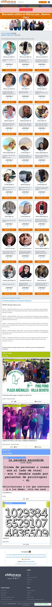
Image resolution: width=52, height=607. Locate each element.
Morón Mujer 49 (42, 280)
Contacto (29, 581)
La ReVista (29, 592)
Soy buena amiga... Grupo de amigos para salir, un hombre (41, 92)
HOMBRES (8, 33)
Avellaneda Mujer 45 (25, 120)
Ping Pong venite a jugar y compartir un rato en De (17, 395)
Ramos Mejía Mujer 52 (42, 216)
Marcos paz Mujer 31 (9, 57)
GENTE (3, 33)
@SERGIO (4, 398)
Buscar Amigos (17, 17)
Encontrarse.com (12, 603)
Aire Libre (6, 360)
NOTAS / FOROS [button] (46, 5)
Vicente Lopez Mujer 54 (9, 280)
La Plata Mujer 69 (42, 184)
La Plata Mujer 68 (25, 216)
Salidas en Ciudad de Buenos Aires (7, 597)
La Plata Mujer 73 (42, 89)
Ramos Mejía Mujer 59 (9, 152)
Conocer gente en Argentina (9, 298)
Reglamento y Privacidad (32, 577)
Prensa (28, 584)
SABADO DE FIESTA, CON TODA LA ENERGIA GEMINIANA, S (20, 441)
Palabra (6, 457)
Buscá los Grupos (30, 597)
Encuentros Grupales (31, 590)
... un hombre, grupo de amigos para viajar (9, 220)
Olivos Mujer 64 (9, 216)
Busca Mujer (3, 595)
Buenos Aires (30, 17)
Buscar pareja (3, 590)
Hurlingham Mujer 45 (25, 280)
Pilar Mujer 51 (25, 89)
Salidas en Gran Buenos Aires (6, 599)
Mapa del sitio (29, 579)
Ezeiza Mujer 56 (42, 120)
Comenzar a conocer (7, 17)
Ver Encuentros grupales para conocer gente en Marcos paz (16, 300)
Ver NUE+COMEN (7, 453)
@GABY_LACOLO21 (6, 444)
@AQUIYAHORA (6, 541)
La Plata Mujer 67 (25, 152)
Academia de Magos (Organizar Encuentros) (35, 599)
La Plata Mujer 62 (9, 184)
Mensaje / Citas (9, 70)
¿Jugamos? (6, 538)
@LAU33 (4, 496)
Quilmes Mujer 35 (9, 120)
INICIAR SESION (42, 2)
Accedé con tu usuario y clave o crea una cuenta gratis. (26, 9)
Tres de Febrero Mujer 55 (42, 248)
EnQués (28, 595)
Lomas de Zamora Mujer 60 (26, 249)
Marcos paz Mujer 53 (42, 57)
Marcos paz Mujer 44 (25, 57)
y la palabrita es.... (8, 492)
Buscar (28, 572)
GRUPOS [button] (23, 5)
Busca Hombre (4, 592)
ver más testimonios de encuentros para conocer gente (26, 563)
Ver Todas (5, 356)
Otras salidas (31, 561)
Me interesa (38, 401)
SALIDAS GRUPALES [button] (34, 5)
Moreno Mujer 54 (25, 184)
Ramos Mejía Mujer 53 (42, 152)
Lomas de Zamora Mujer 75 (10, 249)
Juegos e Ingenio (8, 503)
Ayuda (28, 575)
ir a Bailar (6, 405)
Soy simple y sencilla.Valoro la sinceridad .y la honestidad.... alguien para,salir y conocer (9, 92)
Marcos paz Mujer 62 (9, 89)
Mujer (23, 17)
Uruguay (18, 298)
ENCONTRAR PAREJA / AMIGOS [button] (10, 5)
